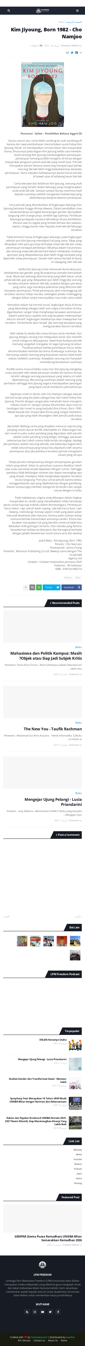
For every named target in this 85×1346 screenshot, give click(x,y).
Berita (79, 1154)
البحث (8, 11)
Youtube (78, 1159)
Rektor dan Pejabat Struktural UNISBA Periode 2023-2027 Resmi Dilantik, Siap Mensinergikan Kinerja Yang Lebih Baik (35, 1121)
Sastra (79, 1178)
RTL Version (24, 1340)
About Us (53, 1340)
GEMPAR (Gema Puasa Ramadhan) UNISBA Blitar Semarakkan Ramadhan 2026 (48, 1238)
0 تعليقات (34, 45)
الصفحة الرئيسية (74, 21)
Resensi (68, 577)
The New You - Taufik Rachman (53, 728)
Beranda (78, 1149)
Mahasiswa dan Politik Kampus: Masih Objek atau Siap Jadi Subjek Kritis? (46, 656)
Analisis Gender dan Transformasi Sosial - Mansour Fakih (38, 1080)
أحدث (77, 916)
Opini (79, 1173)
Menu (77, 11)
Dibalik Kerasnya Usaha (52, 1039)
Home (64, 1340)
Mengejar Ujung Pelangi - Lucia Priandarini (53, 802)
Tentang (78, 1183)
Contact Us (39, 1340)
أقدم (7, 916)
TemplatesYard (39, 1337)
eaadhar (70, 1337)
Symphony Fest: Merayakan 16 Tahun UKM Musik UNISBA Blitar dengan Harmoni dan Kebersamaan (38, 1100)
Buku (61, 21)
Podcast (78, 1168)
